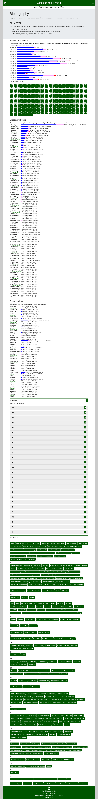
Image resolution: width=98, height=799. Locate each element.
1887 (85, 99)
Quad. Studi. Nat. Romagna (18, 709)
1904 (19, 99)
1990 (74, 87)
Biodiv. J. (13, 568)
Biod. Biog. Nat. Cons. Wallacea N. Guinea (61, 565)
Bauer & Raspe (28, 565)
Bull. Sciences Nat (36, 581)
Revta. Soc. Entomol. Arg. (45, 724)
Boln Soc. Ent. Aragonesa (32, 572)
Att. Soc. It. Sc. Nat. (59, 556)
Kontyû (23, 655)
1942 (27, 94)
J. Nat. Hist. (74, 645)
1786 (42, 112)
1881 (31, 102)
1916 (50, 97)
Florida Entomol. (29, 619)
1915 (54, 97)
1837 (46, 107)
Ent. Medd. (31, 606)
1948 (81, 92)
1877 (46, 102)
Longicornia (32, 664)
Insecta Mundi (58, 638)
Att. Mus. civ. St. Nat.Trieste (44, 556)
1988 (81, 87)
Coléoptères (65, 591)
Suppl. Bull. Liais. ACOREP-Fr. (18, 737)
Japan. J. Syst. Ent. (28, 648)
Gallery (60, 784)
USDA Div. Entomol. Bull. (33, 759)
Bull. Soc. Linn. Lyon (49, 584)
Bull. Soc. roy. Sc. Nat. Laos (64, 584)
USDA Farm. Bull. (46, 759)
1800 (85, 110)
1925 (15, 97)
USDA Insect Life (57, 759)
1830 (74, 107)
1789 (35, 112)
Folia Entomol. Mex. (65, 619)
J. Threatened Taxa (16, 648)
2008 (81, 84)
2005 (15, 87)
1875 (54, 102)
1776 (66, 112)
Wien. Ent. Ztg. (14, 772)
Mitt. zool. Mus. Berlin (45, 674)
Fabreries (13, 619)
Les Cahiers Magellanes (65, 661)
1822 (27, 110)
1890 (74, 99)
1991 (70, 87)
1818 (42, 110)
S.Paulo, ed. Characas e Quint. (19, 731)
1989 (77, 87)
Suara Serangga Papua (63, 734)
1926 (11, 97)
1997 (46, 87)
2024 (19, 84)
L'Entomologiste (22, 661)
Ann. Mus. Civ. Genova (17, 550)
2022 (27, 84)
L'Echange (13, 661)
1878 (42, 102)
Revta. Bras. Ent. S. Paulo (50, 721)
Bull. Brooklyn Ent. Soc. (17, 575)
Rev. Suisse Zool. (50, 718)
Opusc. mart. (35, 686)
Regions (49, 784)
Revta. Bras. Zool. (64, 721)
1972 (66, 89)
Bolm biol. (60, 568)
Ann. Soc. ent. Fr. (42, 550)
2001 (31, 87)
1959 (39, 92)
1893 (62, 99)
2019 (39, 84)
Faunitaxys (21, 619)
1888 (81, 99)
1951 (70, 92)
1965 (15, 92)
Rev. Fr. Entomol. (78, 715)
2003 (23, 87)
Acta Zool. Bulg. (82, 543)
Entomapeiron (31, 610)
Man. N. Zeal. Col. (23, 670)
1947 (85, 92)
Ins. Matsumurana (47, 638)
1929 (77, 94)
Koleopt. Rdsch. (15, 655)
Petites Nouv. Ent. (38, 696)
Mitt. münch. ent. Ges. (17, 674)
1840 (35, 107)
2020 (35, 84)
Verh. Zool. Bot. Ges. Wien (18, 766)
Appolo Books (34, 553)
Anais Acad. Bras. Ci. (40, 546)
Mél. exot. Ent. (46, 670)
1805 (66, 110)
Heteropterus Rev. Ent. (17, 632)
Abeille (12, 543)
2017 (46, 84)
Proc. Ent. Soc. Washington (76, 699)
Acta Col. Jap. (35, 543)
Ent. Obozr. (63, 606)
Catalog (38, 784)
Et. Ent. (40, 613)
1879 (39, 102)
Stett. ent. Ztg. (30, 734)
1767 (11, 115)
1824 (19, 110)
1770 (85, 112)
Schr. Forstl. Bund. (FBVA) (36, 731)
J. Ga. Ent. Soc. (39, 645)
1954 (58, 92)
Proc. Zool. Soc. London (59, 702)
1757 (31, 115)
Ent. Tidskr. (14, 610)
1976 (50, 89)
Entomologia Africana (71, 610)
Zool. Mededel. (39, 779)
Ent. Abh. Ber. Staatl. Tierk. (28, 603)
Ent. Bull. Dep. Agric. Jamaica (19, 606)
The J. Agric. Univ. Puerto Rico (42, 747)
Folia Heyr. (76, 619)
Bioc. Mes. (45, 565)
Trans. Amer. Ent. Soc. (60, 750)
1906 (11, 99)
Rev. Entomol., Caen (66, 715)
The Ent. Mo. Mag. (16, 747)
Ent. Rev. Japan (79, 606)
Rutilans (67, 724)
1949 (77, 92)
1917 (46, 97)
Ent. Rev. (70, 606)
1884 (19, 102)
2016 (50, 84)
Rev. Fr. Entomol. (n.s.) (17, 718)
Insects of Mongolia (69, 638)
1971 (70, 89)
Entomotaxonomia (16, 613)
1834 (58, 107)
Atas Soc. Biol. (31, 556)
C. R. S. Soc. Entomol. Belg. (18, 591)
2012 (66, 84)
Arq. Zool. (22, 556)
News (27, 784)
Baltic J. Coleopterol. (16, 565)
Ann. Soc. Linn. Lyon (68, 550)
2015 (54, 84)
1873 (62, 102)
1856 (50, 105)
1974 (58, 89)
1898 (42, 99)
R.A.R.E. (13, 715)
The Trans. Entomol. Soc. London (34, 750)
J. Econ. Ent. (29, 645)
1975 (54, 89)
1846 (11, 107)
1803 (74, 110)
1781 (58, 112)
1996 (50, 87)
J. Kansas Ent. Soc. (50, 645)
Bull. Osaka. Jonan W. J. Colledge (20, 581)
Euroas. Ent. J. (57, 613)
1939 (39, 94)
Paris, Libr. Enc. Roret (62, 693)
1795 (19, 112)
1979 (39, 89)
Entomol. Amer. (51, 610)
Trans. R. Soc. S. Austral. (51, 753)
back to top (16, 784)
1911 (70, 97)
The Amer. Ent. (15, 744)
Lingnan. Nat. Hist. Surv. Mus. (19, 664)
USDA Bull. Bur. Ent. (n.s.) (17, 759)
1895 (54, 99)
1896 (50, 99)
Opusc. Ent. (27, 686)
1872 (66, 102)
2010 (74, 84)
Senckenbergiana (58, 731)
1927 (85, 94)
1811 (58, 110)
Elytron (17, 603)
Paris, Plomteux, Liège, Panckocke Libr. (21, 696)
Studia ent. (53, 734)
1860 (35, 105)
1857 (46, 105)
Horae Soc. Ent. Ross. (30, 632)
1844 (19, 107)
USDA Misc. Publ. (68, 759)
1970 (74, 89)
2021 (31, 84)
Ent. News (55, 606)
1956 (50, 92)
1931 (70, 94)
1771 (81, 112)
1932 (66, 94)
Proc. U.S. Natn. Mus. (45, 702)
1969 (77, 89)
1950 (74, 92)
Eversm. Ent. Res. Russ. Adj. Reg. (72, 613)
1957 (46, 92)
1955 (54, 92)
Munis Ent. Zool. (57, 674)
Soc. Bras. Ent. (68, 731)
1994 (58, 87)
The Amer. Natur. (25, 744)
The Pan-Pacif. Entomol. (80, 747)
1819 (39, 110)
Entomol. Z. (60, 610)
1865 (15, 105)
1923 (23, 97)
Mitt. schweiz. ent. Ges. (31, 674)
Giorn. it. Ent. (23, 626)
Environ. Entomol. (27, 613)
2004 (19, 87)
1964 (19, 92)
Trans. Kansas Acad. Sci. (17, 753)
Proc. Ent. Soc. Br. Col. (44, 699)
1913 (62, 97)
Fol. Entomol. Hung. (41, 619)
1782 (54, 112)
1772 (77, 112)
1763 (19, 115)
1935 (54, 94)
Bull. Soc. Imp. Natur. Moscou (19, 584)
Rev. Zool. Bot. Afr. (79, 718)
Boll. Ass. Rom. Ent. (39, 568)
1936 (50, 94)
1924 (19, 97)
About (83, 784)
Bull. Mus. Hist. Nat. (61, 578)
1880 (35, 102)
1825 (15, 110)
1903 (23, 99)
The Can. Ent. (60, 744)
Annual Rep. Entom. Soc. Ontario (19, 553)
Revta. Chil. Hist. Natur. (17, 724)
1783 (50, 112)
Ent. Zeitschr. (22, 610)
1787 (39, 112)
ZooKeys (30, 779)
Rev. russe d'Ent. (39, 718)
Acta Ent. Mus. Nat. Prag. (48, 543)
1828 (81, 107)
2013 (62, 84)
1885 (15, 102)
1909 (77, 97)
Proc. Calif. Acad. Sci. (30, 699)
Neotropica (14, 680)
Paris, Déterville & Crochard (47, 693)
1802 (77, 110)
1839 (39, 107)
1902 (27, 99)
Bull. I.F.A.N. (57, 575)
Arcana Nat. (51, 553)
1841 (31, 107)
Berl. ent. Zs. (37, 565)
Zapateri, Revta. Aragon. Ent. (18, 779)
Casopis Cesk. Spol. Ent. (34, 591)
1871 (70, 102)
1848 (81, 105)
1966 (11, 92)
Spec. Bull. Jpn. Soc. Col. (17, 734)
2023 (23, 84)
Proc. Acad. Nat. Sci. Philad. (66, 696)
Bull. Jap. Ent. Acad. (32, 578)
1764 (15, 115)
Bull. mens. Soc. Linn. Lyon (47, 578)
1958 (42, 92)
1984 (19, 89)
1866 (11, 105)
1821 (31, 110)
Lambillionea (32, 661)
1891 (70, 99)
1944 (19, 94)
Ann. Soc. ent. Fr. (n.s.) (54, 550)
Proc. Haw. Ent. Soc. (16, 702)
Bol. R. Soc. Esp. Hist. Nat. (24, 568)
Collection (72, 784)
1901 (31, 99)
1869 (77, 102)
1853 (62, 105)
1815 (50, 110)
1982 (27, 89)
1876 (50, 102)
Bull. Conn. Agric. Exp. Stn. (32, 575)
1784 (46, 112)
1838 (42, 107)
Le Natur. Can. (53, 661)
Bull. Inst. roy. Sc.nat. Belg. (18, 578)
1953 (62, 92)
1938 (42, 94)
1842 (27, 107)
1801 (81, 110)
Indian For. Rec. (27, 638)
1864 (19, 105)
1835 (54, 107)
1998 (42, 87)
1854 (58, 105)
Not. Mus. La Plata (44, 680)
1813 (54, 110)
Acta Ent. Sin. (60, 543)
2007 (85, 84)
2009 (77, 84)
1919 (39, 97)
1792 (27, 112)
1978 (42, 89)
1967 (85, 89)
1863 (23, 105)
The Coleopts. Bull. (71, 744)
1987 (85, 87)
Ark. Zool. (76, 553)
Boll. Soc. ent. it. (50, 568)
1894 (58, 99)
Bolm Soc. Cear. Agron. (17, 572)
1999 (39, 87)
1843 (23, 107)
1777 (62, 112)
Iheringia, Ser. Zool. (16, 638)
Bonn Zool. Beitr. (45, 572)
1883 (23, 102)
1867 (85, 102)
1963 (23, 92)
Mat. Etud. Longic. (35, 670)
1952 (66, 92)
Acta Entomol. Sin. (71, 543)
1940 (35, 94)
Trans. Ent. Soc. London (74, 750)
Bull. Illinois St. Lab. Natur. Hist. (70, 575)
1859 (39, 105)
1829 (77, 107)
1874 (58, 102)
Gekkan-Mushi (14, 626)
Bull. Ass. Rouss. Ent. (74, 572)
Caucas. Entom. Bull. (48, 591)
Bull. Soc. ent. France (48, 581)
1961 (31, 92)
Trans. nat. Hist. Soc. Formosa (34, 753)
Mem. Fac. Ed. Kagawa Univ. (59, 670)
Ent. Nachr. (48, 606)
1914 (58, 97)
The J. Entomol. (57, 747)
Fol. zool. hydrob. (53, 619)
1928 (81, 94)
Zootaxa (54, 779)
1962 (27, 92)
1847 (85, 105)
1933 (62, 94)
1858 (42, 105)
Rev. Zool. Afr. (68, 718)
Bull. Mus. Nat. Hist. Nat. (76, 578)
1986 (11, 89)
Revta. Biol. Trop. (15, 721)
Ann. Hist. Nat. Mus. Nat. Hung (72, 546)
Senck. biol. (48, 731)
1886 (11, 102)
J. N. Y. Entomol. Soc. (63, 645)
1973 (62, 89)
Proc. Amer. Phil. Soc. (16, 699)
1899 (39, 99)
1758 (27, 115)
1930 (74, 94)
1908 (81, 97)
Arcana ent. (43, 553)
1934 (58, 94)
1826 (11, 110)
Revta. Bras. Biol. (26, 721)
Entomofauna (41, 610)
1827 (85, 107)
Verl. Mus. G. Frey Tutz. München (36, 766)
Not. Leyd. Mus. (32, 680)
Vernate (49, 766)
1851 (70, 105)
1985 (15, 89)
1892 (66, 99)
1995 (54, 87)
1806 (62, 110)
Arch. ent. (59, 553)
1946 (11, 94)
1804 (70, 110)
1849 (77, 105)
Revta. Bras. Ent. (37, 721)
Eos (35, 613)
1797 (15, 112)
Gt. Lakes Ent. (33, 626)
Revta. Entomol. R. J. (30, 724)
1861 (31, 105)
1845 (15, 107)
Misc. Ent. (71, 670)
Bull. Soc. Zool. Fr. (79, 584)
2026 (11, 84)
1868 (81, 102)
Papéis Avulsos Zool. (32, 693)
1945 (15, 94)
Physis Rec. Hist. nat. (51, 696)
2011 (70, 84)
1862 (27, 105)
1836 (50, 107)
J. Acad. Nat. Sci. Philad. (17, 645)
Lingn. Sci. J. (77, 661)
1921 (31, 97)
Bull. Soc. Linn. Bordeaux (35, 584)
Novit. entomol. (55, 680)
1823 (23, 110)
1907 (85, 97)
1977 (46, 89)
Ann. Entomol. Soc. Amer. (55, 546)
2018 (42, 84)
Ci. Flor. (58, 591)
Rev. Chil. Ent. (55, 715)
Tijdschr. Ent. (48, 750)
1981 (31, 89)
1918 (42, 97)
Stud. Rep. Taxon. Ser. (42, 734)
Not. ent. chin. (22, 680)
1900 (35, 99)
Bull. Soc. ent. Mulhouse (62, 581)
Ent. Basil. (52, 603)
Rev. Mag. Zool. (29, 718)
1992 (66, 87)
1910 (74, 97)
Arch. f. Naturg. (68, 553)
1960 (35, 92)
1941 (31, 94)
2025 (15, 84)
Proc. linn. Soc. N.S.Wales (31, 702)
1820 (35, 110)
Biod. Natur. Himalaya (81, 565)
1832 (66, 107)
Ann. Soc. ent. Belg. (30, 550)
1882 (27, 102)
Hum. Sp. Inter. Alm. (43, 632)
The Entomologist (27, 747)
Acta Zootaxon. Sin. (16, 546)
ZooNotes (47, 779)
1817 (46, 110)
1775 (70, 112)
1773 (74, 112)
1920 (35, 97)
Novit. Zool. (64, 680)
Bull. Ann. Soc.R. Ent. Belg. (59, 572)
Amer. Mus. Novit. (28, 546)
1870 (74, 102)
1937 (46, 94)
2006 (11, 87)
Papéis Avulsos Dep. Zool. (18, 693)
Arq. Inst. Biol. (14, 556)
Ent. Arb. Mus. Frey (43, 603)
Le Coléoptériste (42, 661)
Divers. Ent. (25, 597)
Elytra (12, 603)
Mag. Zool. (13, 670)
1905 (15, 99)
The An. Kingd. (36, 744)
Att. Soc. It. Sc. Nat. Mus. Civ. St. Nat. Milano (23, 559)
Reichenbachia (32, 715)
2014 (58, 84)
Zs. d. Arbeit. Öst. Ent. (65, 779)
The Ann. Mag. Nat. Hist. (48, 744)
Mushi (65, 674)
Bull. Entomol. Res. (46, 575)
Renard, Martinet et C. (44, 715)
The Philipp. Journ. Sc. (17, 750)
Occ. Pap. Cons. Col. (16, 686)
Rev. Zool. (60, 718)
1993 (62, 87)
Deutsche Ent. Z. (15, 597)
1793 (23, 112)
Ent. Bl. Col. (60, 603)
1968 (81, 89)
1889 (77, 99)
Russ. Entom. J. (58, 724)
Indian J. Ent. (36, 638)
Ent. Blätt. (68, 603)
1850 (74, 105)
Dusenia (32, 597)
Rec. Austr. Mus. (21, 715)
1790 (31, 112)
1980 (35, 89)
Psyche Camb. (72, 702)
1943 (23, 94)
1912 (66, 97)
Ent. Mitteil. (39, 606)
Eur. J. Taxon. (47, 613)
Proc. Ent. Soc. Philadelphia (59, 699)
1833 (62, 107)
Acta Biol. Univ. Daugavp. (23, 543)
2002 (27, 87)
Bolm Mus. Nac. (69, 568)
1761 (23, 115)
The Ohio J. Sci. (67, 747)
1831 (70, 107)
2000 (35, 87)
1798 (11, 112)
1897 (46, 99)
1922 (27, 97)
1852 (66, 105)
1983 (23, 89)
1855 (54, 105)
